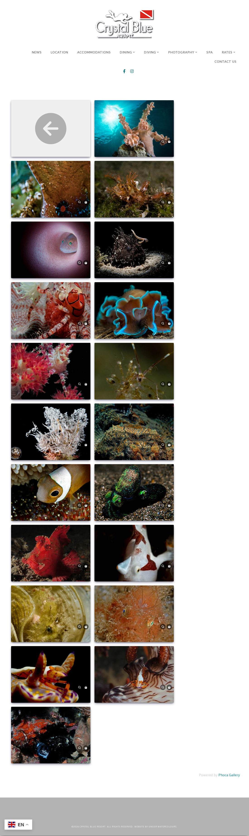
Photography (182, 52)
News (37, 52)
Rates (228, 52)
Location (59, 52)
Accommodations (94, 52)
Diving (151, 52)
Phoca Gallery (229, 775)
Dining (127, 52)
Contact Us (226, 61)
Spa (209, 52)
